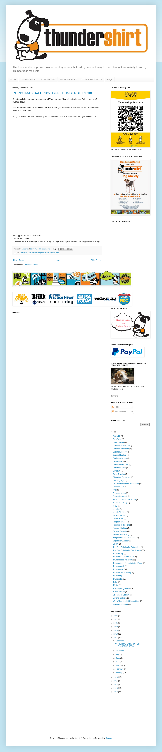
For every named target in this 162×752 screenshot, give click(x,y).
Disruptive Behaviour (121, 477)
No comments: (45, 249)
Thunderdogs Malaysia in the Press (127, 563)
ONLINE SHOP (28, 79)
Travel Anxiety (119, 592)
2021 (116, 623)
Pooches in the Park (121, 525)
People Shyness (119, 522)
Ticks (115, 582)
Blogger (109, 738)
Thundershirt (54, 253)
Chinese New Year (120, 464)
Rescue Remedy (120, 531)
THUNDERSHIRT (68, 79)
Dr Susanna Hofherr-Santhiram (126, 484)
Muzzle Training (119, 512)
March (119, 665)
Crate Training (119, 474)
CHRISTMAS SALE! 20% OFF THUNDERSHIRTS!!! (52, 93)
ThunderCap (118, 553)
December (120, 641)
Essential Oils (118, 487)
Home (57, 260)
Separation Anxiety (121, 541)
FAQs (109, 79)
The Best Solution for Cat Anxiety (126, 547)
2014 (116, 684)
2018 (116, 634)
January (119, 672)
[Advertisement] (120, 708)
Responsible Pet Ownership (124, 537)
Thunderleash (118, 566)
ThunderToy (118, 579)
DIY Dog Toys (118, 480)
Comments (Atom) (31, 265)
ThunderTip (117, 576)
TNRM (115, 585)
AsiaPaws (117, 439)
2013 (116, 688)
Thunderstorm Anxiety (122, 573)
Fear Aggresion (119, 493)
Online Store (118, 518)
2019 (116, 630)
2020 (116, 627)
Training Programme (121, 588)
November (120, 651)
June (118, 658)
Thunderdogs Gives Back (123, 557)
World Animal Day (120, 604)
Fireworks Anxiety (120, 496)
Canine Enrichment (121, 449)
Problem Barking (120, 528)
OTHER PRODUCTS (92, 79)
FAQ (115, 490)
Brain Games (118, 442)
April (118, 662)
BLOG (13, 79)
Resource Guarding (121, 534)
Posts (115, 407)
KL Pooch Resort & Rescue (124, 499)
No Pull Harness (119, 515)
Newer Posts (18, 260)
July (118, 654)
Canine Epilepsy (119, 452)
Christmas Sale (25, 253)
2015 (116, 681)
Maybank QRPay (120, 503)
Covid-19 (116, 471)
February (120, 669)
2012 (116, 692)
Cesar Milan (118, 461)
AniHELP (117, 436)
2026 (116, 616)
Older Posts (95, 260)
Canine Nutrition (119, 455)
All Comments (119, 412)
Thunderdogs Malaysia (40, 253)
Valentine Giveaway (121, 595)
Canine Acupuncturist (122, 445)
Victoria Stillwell (119, 598)
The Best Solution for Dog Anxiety (127, 550)
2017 (116, 637)
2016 (116, 677)
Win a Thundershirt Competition (126, 601)
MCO (115, 506)
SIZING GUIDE (47, 79)
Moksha (116, 509)
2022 (116, 619)
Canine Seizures (120, 458)
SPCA (115, 544)
